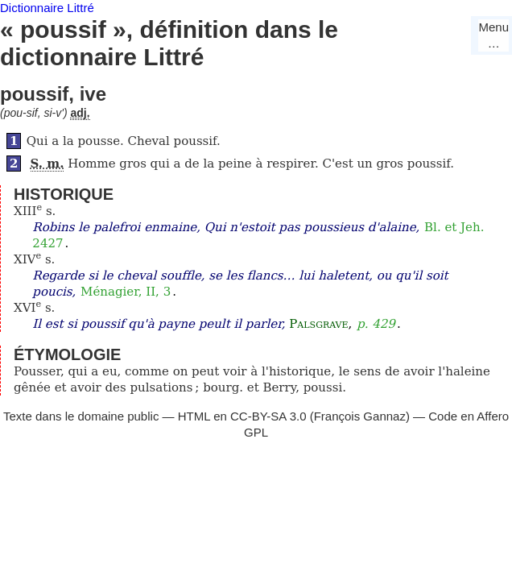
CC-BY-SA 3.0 (268, 416)
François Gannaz (360, 416)
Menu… (493, 35)
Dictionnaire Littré (47, 7)
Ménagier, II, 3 (126, 291)
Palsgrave (318, 324)
